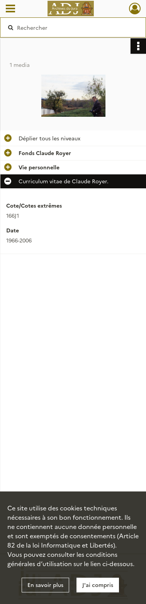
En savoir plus (45, 585)
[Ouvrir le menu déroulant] (10, 9)
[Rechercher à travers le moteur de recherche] (72, 27)
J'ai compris (97, 585)
